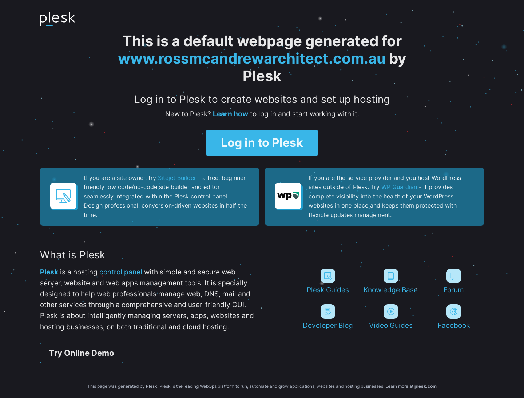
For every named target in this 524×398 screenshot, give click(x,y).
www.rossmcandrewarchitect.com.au (252, 58)
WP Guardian (399, 186)
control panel (120, 272)
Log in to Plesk (262, 143)
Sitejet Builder (177, 177)
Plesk (49, 272)
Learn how (230, 114)
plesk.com (425, 386)
